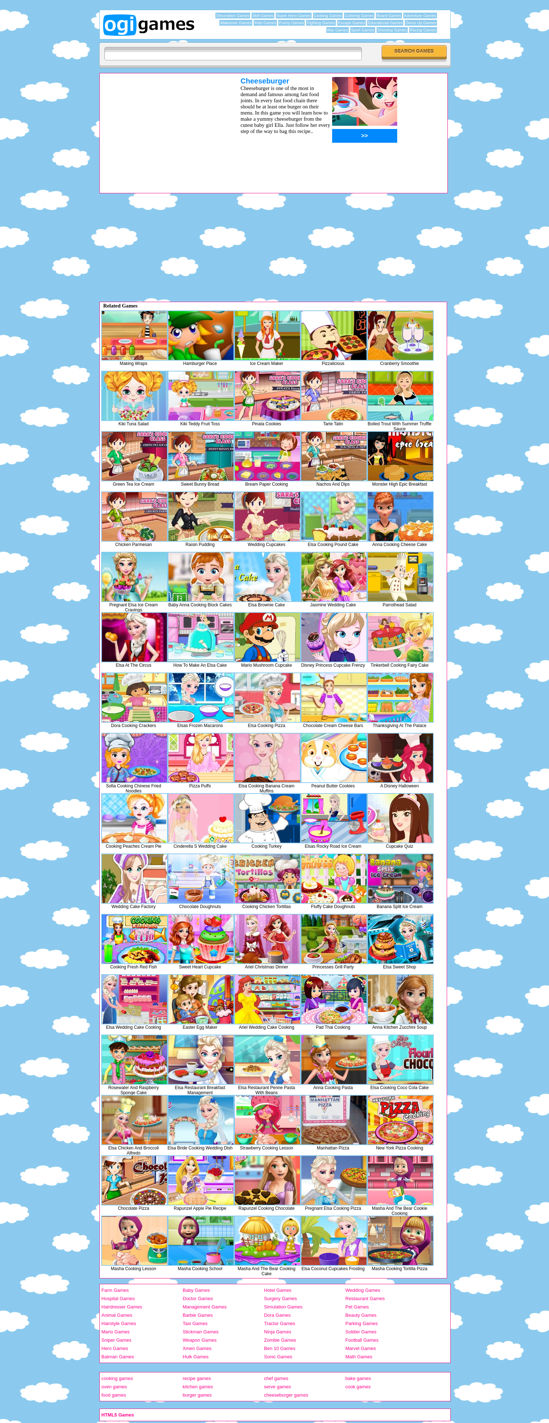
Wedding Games (363, 1290)
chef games (276, 1378)
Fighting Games (321, 23)
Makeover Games (236, 23)
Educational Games (385, 23)
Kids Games (265, 23)
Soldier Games (361, 1331)
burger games (197, 1395)
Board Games (389, 15)
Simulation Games (283, 1307)
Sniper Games (117, 1340)
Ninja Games (277, 1331)
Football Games (362, 1340)
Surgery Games (280, 1298)
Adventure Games (420, 15)
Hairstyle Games (119, 1323)
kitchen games (198, 1386)
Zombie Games (280, 1340)
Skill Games (263, 15)
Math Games (359, 1356)
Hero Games (115, 1348)
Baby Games (196, 1290)
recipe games (197, 1378)
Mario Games (116, 1331)
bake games (358, 1378)
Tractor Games (279, 1323)
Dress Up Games (421, 23)
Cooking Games (328, 15)
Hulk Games (196, 1356)
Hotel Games (278, 1290)
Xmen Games (197, 1348)
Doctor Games (198, 1298)
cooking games (117, 1378)
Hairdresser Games (122, 1307)
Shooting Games (392, 30)
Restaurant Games (365, 1298)
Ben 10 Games (280, 1348)
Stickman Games (201, 1331)
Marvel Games (361, 1348)
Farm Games (115, 1290)
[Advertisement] (161, 127)
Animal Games (117, 1315)
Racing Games (423, 30)
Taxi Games (195, 1323)
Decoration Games (232, 15)
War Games (337, 30)
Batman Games (118, 1356)
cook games (358, 1386)
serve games (277, 1386)
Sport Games (362, 30)
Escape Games (351, 23)
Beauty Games (361, 1315)
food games (114, 1395)
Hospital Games (118, 1298)
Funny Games (291, 23)
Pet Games (357, 1307)
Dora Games (277, 1315)
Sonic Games (278, 1356)
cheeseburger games (286, 1395)
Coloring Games (359, 15)
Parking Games (362, 1323)
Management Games (205, 1307)
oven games (114, 1386)
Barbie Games (198, 1315)
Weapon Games (200, 1340)
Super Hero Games (293, 15)
